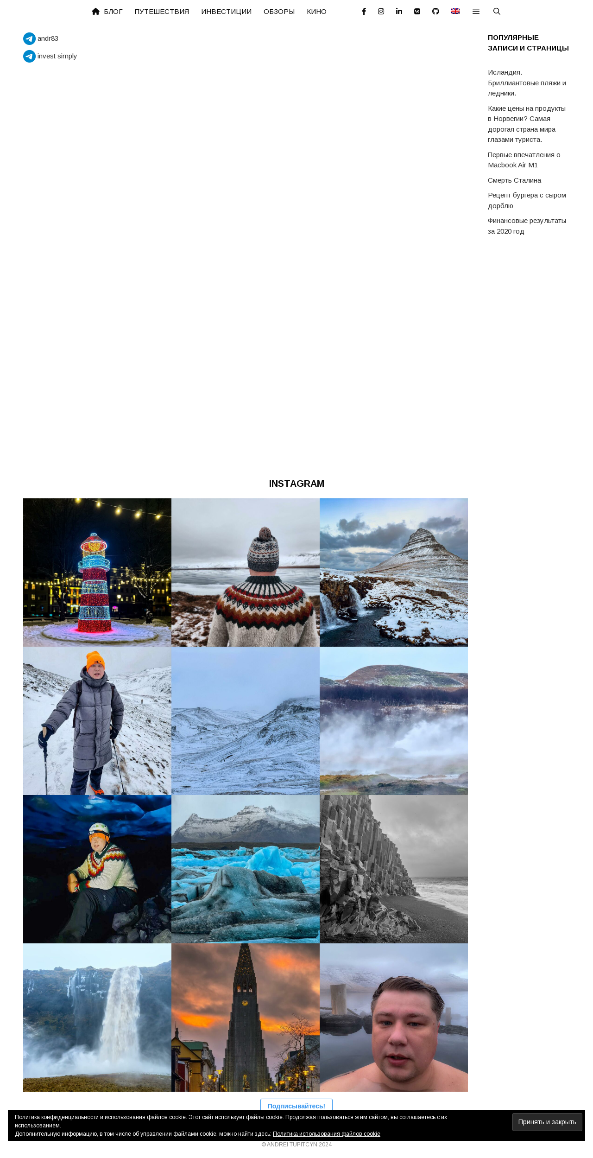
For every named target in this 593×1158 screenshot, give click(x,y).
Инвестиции (226, 11)
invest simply (50, 56)
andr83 (40, 38)
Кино (317, 11)
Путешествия (162, 11)
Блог (107, 11)
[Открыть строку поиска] (496, 11)
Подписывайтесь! (296, 1106)
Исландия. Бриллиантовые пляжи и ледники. (527, 82)
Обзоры (279, 11)
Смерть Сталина (514, 180)
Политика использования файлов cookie (326, 1134)
